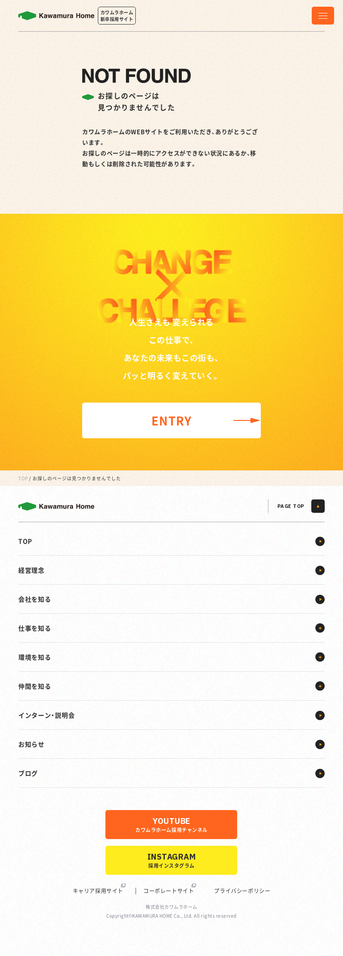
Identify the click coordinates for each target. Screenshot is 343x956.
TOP (23, 478)
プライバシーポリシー (242, 891)
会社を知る (34, 598)
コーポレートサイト (168, 891)
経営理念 (31, 569)
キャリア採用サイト (98, 891)
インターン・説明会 (46, 715)
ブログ (28, 773)
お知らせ (31, 744)
